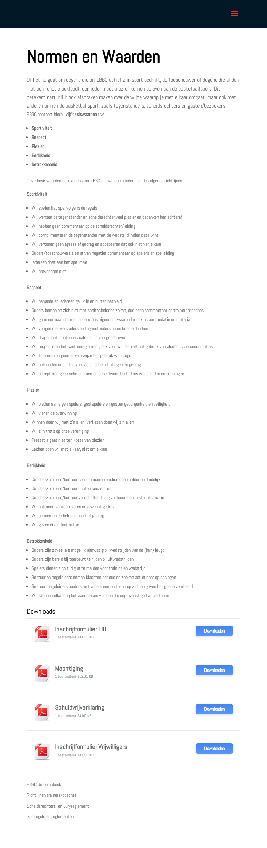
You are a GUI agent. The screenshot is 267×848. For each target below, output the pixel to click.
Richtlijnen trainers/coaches (52, 795)
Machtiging (69, 669)
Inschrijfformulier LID (80, 629)
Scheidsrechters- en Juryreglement (58, 806)
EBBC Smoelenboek (44, 784)
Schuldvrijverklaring (79, 708)
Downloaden (214, 631)
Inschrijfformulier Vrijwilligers (91, 747)
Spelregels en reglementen (50, 816)
